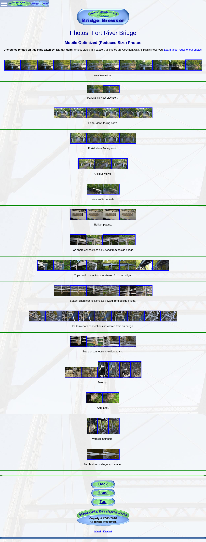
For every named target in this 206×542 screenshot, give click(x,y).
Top (102, 501)
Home (103, 493)
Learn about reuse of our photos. (183, 49)
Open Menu (4, 3)
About (97, 531)
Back (103, 484)
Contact (107, 531)
